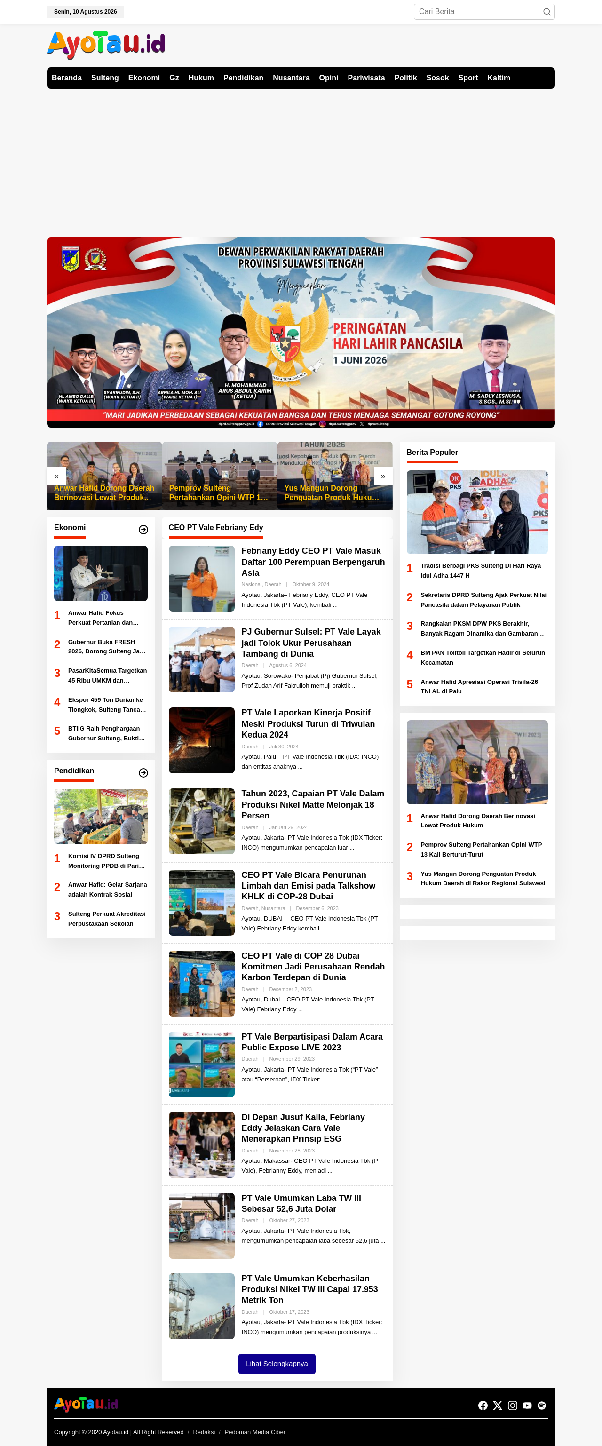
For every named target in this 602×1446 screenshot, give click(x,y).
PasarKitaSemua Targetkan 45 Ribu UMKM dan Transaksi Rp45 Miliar (107, 676)
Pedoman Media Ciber (255, 1432)
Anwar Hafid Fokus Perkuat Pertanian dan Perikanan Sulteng (100, 618)
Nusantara (273, 908)
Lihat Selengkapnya (277, 1363)
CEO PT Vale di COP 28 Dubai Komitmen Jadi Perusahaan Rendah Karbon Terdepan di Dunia (311, 967)
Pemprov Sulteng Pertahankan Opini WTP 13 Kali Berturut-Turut (217, 493)
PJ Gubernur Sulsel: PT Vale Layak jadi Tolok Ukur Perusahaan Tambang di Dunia (312, 643)
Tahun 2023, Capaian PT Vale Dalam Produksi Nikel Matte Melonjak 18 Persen (314, 804)
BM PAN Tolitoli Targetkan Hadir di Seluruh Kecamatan (483, 657)
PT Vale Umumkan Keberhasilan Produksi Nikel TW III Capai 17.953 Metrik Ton (310, 1289)
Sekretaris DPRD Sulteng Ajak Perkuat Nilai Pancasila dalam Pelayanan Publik (484, 599)
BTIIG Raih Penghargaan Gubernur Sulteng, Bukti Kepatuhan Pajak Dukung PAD (105, 734)
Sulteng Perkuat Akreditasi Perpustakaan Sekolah (107, 918)
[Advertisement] (301, 159)
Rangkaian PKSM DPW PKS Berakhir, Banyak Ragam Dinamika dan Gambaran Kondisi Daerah (479, 629)
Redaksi (204, 1432)
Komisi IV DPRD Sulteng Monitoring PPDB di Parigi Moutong (106, 861)
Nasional (252, 584)
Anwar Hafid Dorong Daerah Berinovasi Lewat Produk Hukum (104, 493)
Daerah (273, 584)
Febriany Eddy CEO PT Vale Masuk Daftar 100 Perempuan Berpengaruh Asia (312, 562)
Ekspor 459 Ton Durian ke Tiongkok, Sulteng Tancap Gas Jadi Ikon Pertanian (106, 705)
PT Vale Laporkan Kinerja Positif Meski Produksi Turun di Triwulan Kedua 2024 (309, 723)
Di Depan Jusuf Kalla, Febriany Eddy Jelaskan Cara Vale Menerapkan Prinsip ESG (304, 1128)
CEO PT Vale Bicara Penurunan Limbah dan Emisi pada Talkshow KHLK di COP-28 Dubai (309, 886)
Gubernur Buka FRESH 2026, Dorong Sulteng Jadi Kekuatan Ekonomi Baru (106, 647)
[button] (547, 12)
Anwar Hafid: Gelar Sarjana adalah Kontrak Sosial (107, 889)
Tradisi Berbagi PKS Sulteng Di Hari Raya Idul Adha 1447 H (481, 570)
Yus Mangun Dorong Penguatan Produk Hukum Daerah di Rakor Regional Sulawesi (332, 493)
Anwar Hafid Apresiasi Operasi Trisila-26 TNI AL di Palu (480, 686)
